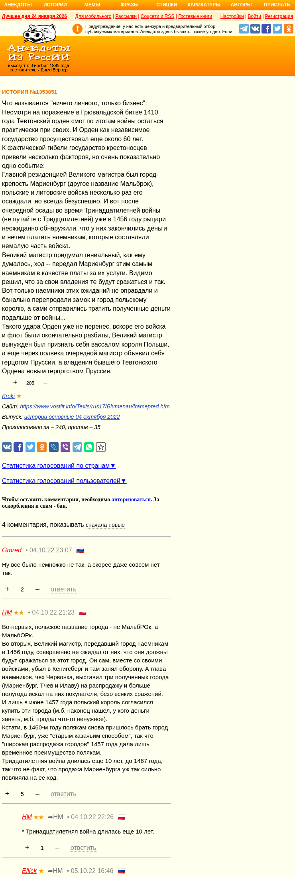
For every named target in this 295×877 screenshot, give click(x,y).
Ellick (29, 870)
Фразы (129, 5)
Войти (254, 16)
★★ (19, 612)
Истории (55, 5)
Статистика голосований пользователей (61, 480)
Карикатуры (203, 5)
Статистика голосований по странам (56, 465)
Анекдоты (18, 5)
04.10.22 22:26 (92, 817)
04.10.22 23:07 (51, 550)
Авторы (241, 5)
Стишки (166, 5)
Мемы (92, 5)
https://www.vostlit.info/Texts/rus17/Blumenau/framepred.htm (94, 406)
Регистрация (279, 16)
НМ (7, 612)
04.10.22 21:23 (53, 612)
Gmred (12, 550)
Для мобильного (93, 16)
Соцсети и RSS (158, 16)
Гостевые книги (195, 16)
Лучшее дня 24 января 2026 (34, 16)
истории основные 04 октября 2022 (72, 417)
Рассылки (126, 16)
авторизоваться (131, 500)
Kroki (8, 396)
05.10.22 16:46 (92, 870)
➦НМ (55, 817)
